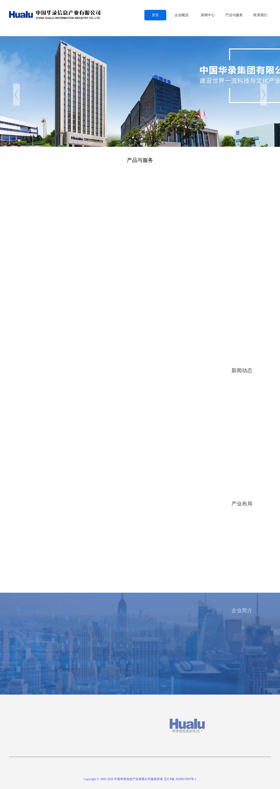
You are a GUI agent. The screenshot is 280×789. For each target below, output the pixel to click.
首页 (155, 15)
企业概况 (182, 15)
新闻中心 (208, 15)
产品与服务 (234, 15)
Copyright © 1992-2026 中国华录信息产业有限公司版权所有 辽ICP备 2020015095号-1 (140, 780)
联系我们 (260, 15)
